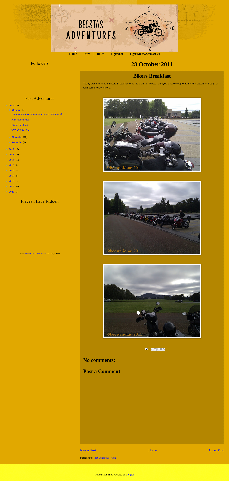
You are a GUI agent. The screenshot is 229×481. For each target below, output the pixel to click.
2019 (12, 186)
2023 (12, 191)
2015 (12, 165)
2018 (12, 181)
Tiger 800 (117, 53)
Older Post (216, 450)
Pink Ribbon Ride (20, 119)
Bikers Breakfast (19, 125)
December (17, 142)
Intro (87, 53)
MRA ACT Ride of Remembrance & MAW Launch (36, 114)
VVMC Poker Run (20, 130)
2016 (12, 170)
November (17, 137)
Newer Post (88, 450)
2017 (12, 175)
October (16, 110)
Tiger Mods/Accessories (145, 53)
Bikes (100, 53)
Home (73, 53)
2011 (12, 105)
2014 (12, 159)
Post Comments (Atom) (105, 457)
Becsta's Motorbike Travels (35, 253)
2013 (12, 154)
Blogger (130, 474)
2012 (12, 149)
